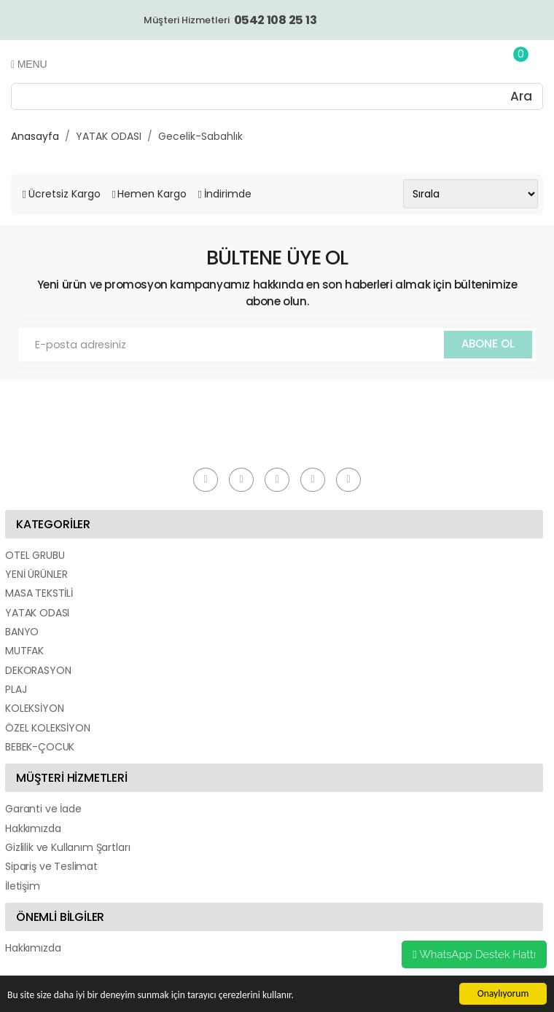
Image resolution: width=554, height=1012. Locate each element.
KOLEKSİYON (34, 708)
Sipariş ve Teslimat (51, 866)
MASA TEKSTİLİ (39, 593)
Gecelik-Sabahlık (200, 136)
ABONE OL (488, 343)
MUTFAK (24, 650)
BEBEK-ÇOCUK (39, 747)
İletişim (22, 886)
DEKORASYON (38, 670)
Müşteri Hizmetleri (230, 20)
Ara (521, 96)
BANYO (22, 631)
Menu (29, 64)
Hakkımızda (33, 828)
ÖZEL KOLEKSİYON (47, 728)
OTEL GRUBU (34, 555)
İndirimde (227, 194)
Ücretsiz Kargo (64, 194)
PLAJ (15, 689)
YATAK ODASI (108, 136)
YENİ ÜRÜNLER (36, 574)
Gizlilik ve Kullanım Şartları (67, 847)
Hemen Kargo (152, 194)
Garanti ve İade (43, 808)
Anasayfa (35, 136)
